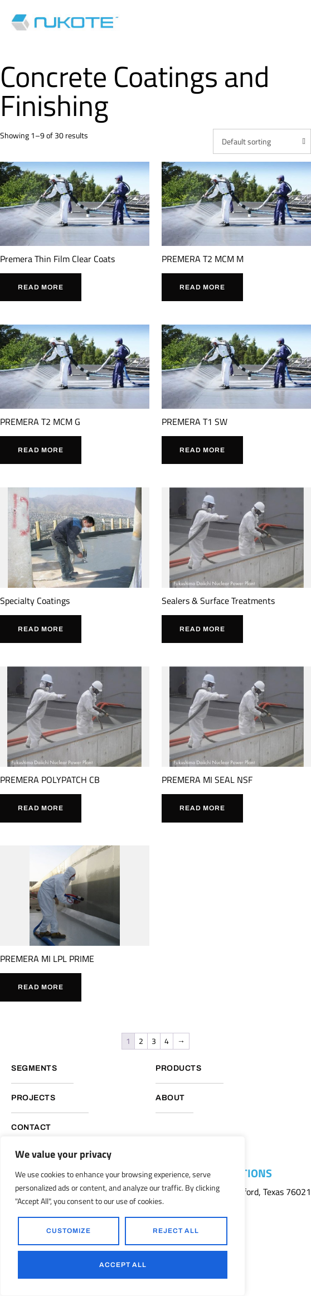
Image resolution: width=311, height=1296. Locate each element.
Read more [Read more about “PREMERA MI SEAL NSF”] (202, 808)
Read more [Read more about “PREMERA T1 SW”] (202, 450)
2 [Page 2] (141, 1041)
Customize (68, 1231)
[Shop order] (262, 141)
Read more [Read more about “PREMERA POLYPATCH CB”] (41, 808)
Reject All (176, 1231)
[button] (297, 22)
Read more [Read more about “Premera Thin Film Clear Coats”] (41, 287)
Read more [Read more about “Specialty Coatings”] (41, 629)
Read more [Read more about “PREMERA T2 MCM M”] (202, 287)
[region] (122, 1216)
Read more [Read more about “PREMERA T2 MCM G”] (41, 450)
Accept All (123, 1265)
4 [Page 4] (166, 1041)
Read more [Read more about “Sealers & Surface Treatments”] (202, 629)
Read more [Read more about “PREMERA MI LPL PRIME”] (41, 987)
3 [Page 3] (154, 1041)
